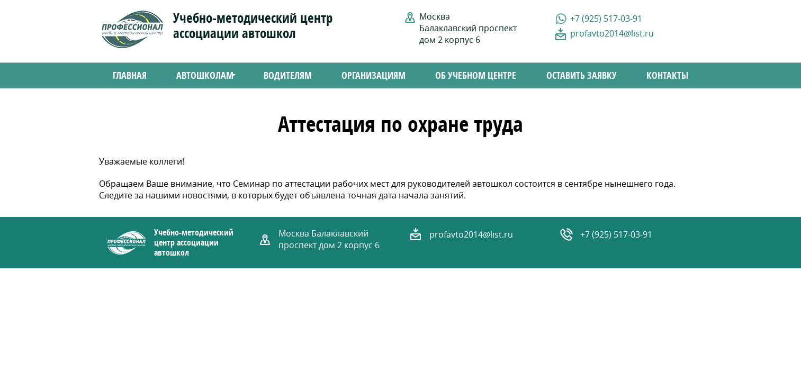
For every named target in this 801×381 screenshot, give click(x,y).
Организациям (373, 75)
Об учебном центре (475, 75)
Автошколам (201, 76)
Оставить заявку (581, 75)
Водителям (288, 75)
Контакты (667, 75)
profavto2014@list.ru (612, 33)
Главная (130, 75)
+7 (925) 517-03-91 (606, 18)
